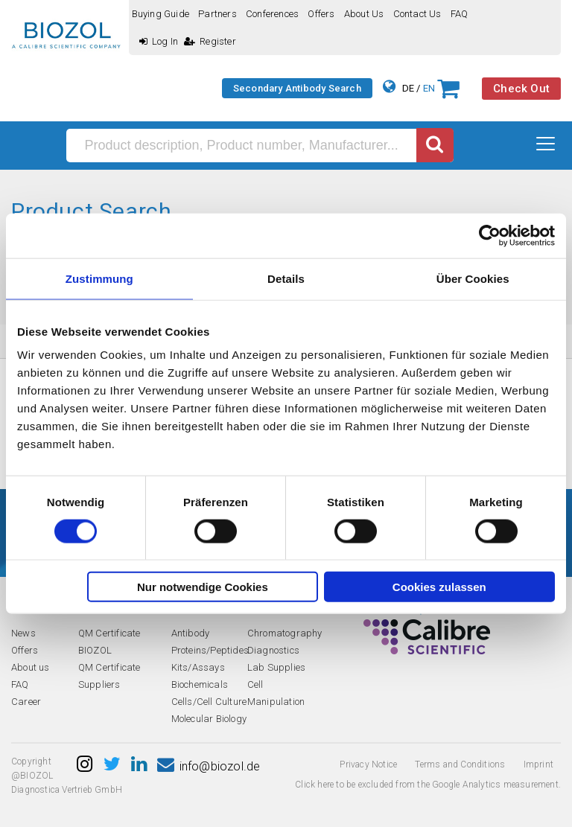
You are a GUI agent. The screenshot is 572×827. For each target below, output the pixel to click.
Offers (321, 13)
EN (429, 88)
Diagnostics (273, 650)
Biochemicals (199, 684)
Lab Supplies (276, 667)
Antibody (190, 633)
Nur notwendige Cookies (202, 587)
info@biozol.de (208, 766)
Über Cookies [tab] (472, 278)
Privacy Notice (368, 764)
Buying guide (160, 13)
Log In (158, 41)
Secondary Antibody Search (297, 88)
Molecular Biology (209, 718)
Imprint (538, 764)
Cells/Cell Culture (209, 701)
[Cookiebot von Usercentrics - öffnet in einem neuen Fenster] (490, 235)
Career (26, 701)
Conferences (272, 13)
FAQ (459, 13)
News (23, 633)
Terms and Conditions (460, 764)
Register (210, 41)
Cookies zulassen (439, 587)
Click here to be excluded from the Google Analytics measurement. (428, 784)
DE (408, 88)
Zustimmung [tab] (99, 278)
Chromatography (284, 633)
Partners (217, 13)
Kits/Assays (198, 667)
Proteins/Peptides (210, 650)
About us (364, 13)
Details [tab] (286, 278)
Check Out (521, 88)
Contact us (417, 13)
